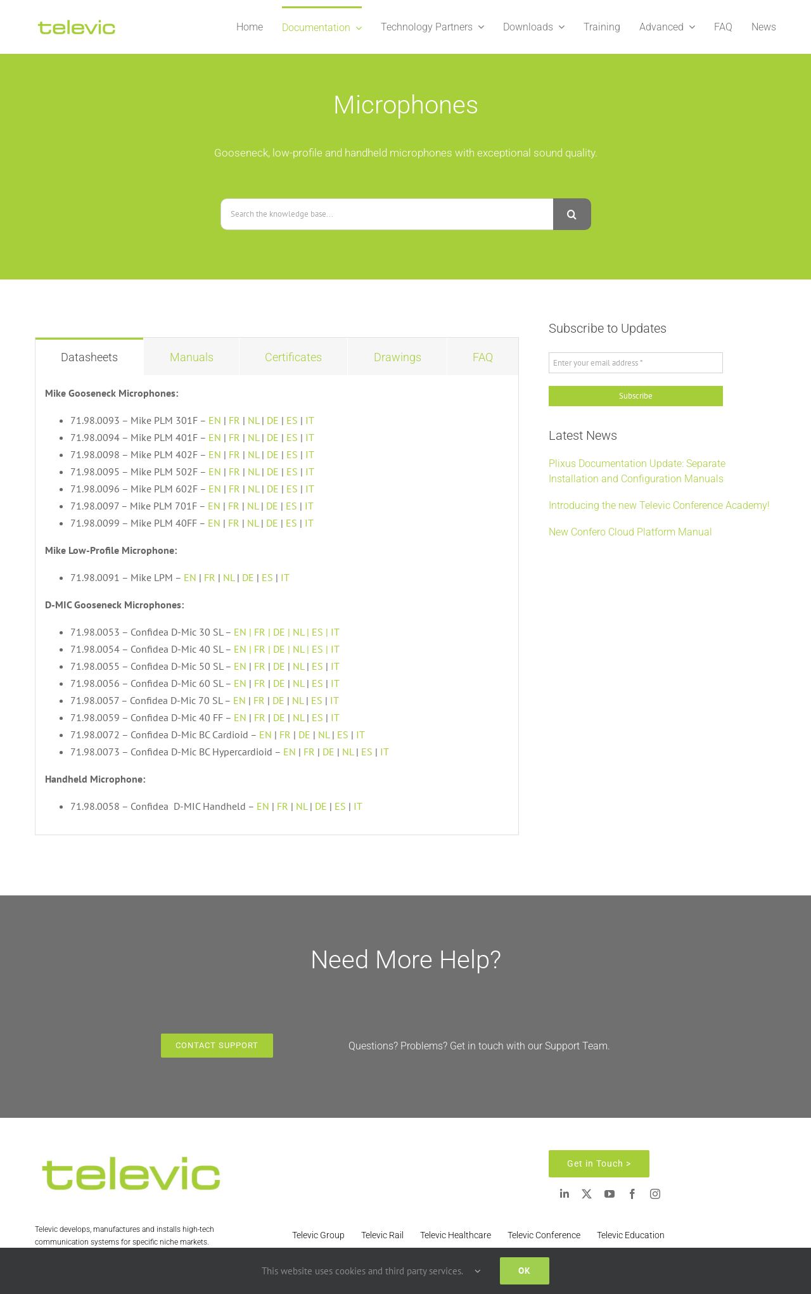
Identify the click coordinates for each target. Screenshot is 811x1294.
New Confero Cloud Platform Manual (630, 532)
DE (273, 420)
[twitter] (587, 1194)
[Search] (572, 214)
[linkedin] (564, 1194)
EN (214, 420)
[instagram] (655, 1194)
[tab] (89, 356)
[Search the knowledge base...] (386, 214)
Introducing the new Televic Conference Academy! (659, 505)
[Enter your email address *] (636, 363)
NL (253, 420)
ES (292, 420)
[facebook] (632, 1194)
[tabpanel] (277, 605)
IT (309, 420)
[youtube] (609, 1194)
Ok (524, 1270)
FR (234, 420)
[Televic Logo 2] (76, 22)
